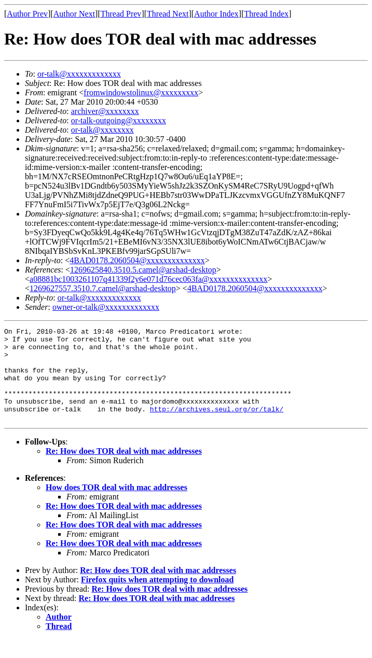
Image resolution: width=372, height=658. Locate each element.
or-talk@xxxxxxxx (102, 129)
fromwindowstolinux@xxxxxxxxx (141, 92)
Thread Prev (121, 13)
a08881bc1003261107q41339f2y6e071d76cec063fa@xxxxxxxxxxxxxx (149, 279)
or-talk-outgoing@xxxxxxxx (118, 120)
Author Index (216, 13)
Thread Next (167, 13)
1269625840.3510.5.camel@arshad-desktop (143, 269)
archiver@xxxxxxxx (105, 111)
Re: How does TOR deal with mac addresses (124, 469)
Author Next (74, 13)
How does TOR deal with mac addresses (116, 506)
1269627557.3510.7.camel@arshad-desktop (103, 288)
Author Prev (27, 13)
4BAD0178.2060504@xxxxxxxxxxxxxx (137, 260)
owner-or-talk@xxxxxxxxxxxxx (105, 307)
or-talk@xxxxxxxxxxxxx (79, 73)
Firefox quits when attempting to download (157, 598)
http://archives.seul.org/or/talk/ (216, 426)
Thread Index (266, 13)
